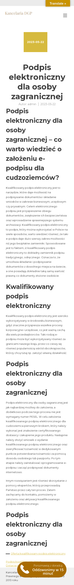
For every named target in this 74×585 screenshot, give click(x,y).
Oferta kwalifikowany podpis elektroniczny (38, 553)
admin (32, 104)
